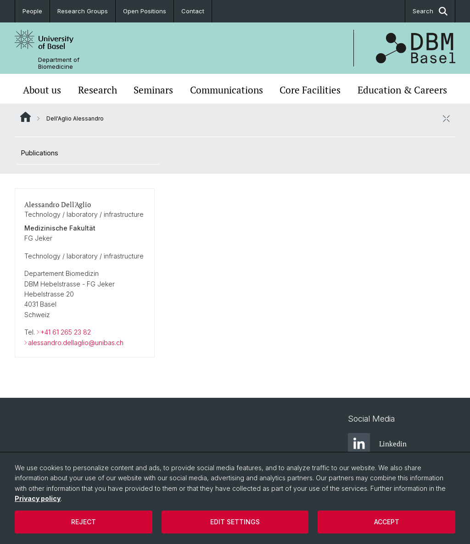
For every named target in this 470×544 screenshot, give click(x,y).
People (32, 11)
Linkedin (377, 444)
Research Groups (82, 11)
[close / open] (446, 118)
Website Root (25, 117)
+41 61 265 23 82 (65, 332)
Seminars (153, 89)
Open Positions (144, 11)
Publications (39, 153)
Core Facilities (310, 89)
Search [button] (430, 11)
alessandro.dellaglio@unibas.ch (75, 342)
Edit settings (235, 522)
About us (42, 89)
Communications (226, 89)
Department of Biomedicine (58, 63)
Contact (192, 11)
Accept (386, 522)
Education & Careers (402, 89)
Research (97, 89)
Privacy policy (38, 498)
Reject (83, 522)
